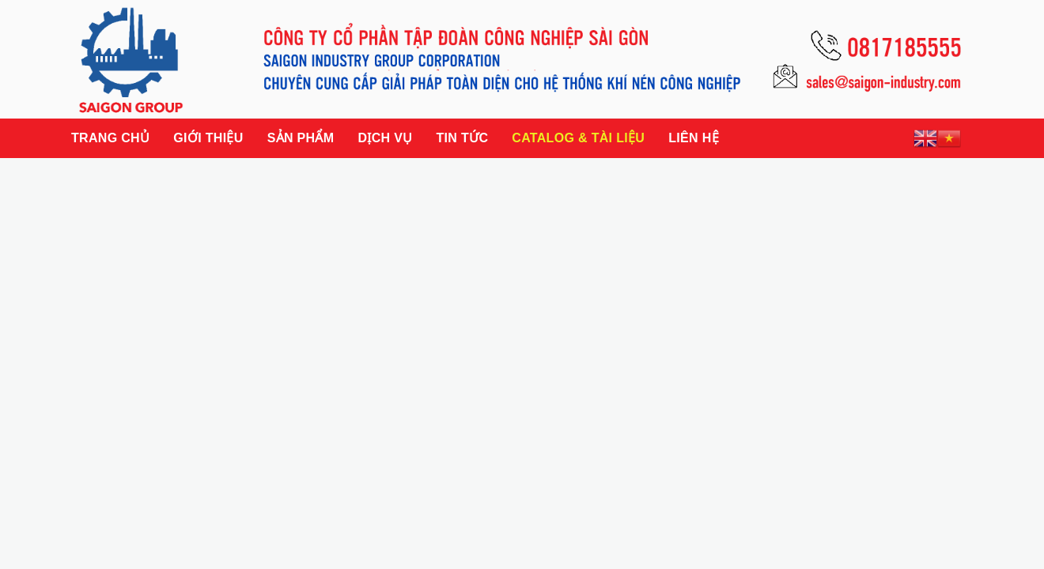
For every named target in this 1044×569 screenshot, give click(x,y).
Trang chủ (110, 138)
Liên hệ (693, 138)
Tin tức (462, 138)
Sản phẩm (301, 138)
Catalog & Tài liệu (578, 138)
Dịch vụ (384, 138)
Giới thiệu (208, 138)
